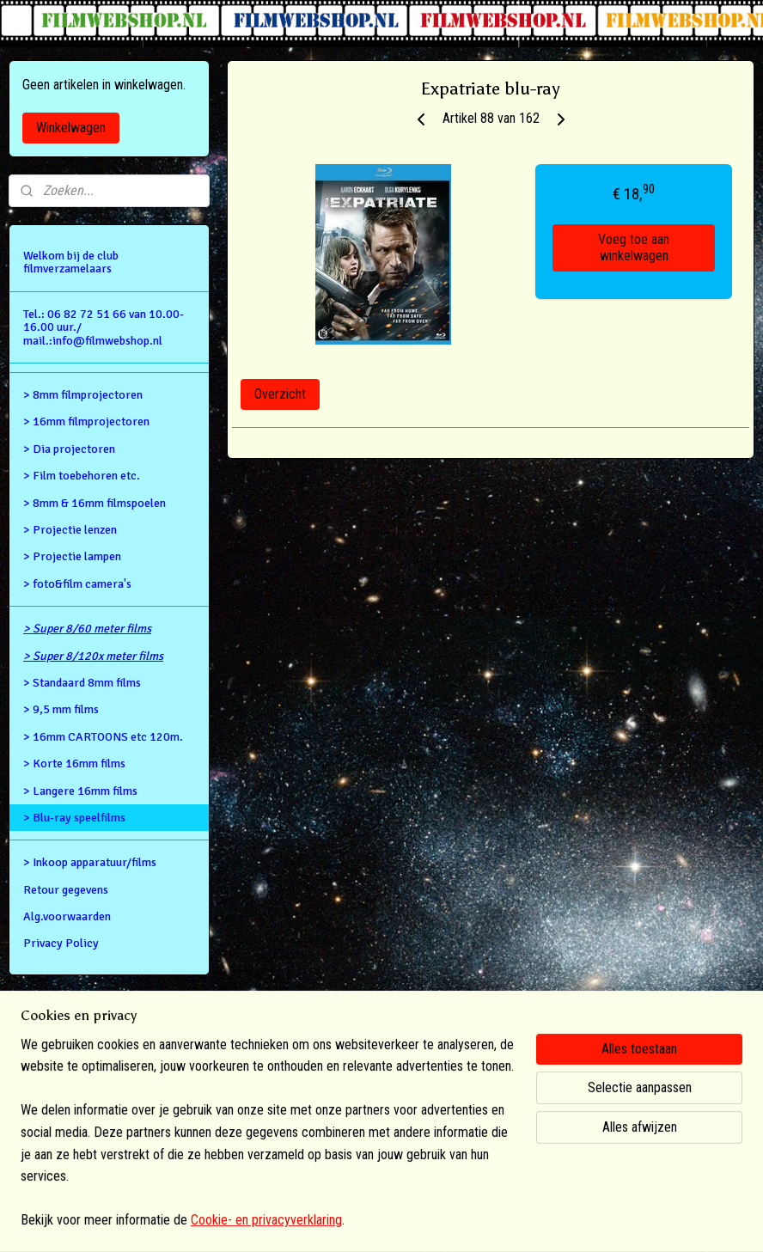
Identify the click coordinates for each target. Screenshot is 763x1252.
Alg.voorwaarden (67, 916)
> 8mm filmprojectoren (83, 395)
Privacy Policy (61, 943)
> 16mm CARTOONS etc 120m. (103, 737)
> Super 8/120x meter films (93, 656)
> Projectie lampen (72, 556)
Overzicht (280, 394)
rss (358, 1220)
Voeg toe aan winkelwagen (633, 247)
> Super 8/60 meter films (87, 628)
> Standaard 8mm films (82, 682)
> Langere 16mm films (80, 791)
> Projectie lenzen (70, 529)
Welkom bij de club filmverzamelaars (71, 262)
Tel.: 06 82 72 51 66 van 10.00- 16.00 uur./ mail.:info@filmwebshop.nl (103, 327)
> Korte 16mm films (74, 763)
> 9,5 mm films (61, 709)
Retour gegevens (65, 890)
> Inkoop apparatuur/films (89, 862)
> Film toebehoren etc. (81, 475)
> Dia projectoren (69, 449)
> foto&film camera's (77, 584)
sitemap (328, 1220)
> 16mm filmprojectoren (86, 421)
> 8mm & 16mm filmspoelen (94, 503)
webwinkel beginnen (412, 1220)
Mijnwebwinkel (535, 1220)
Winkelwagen (71, 127)
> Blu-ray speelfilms (74, 817)
